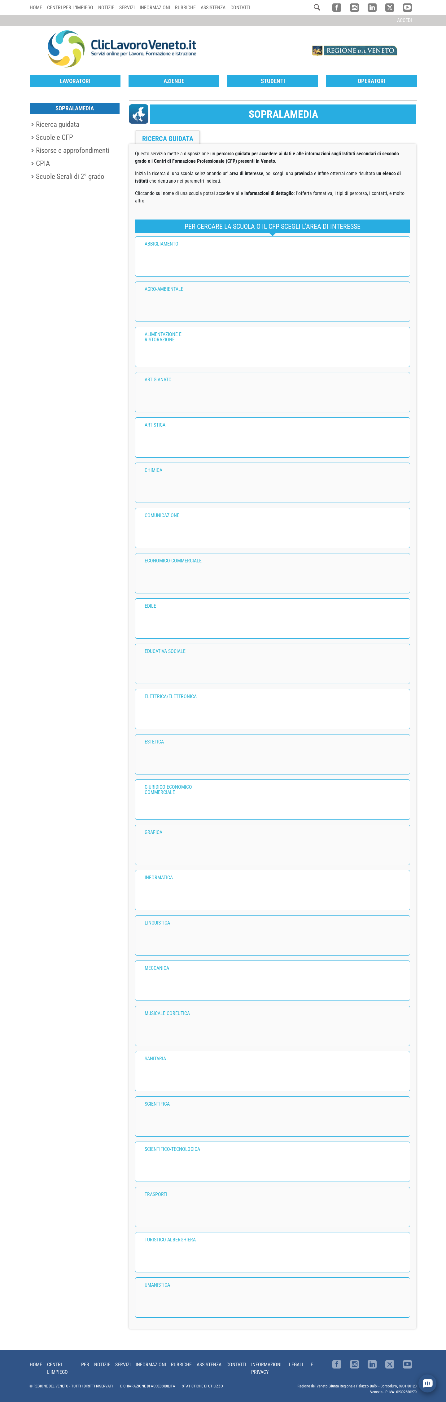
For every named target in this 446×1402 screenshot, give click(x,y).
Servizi (127, 8)
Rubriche (185, 8)
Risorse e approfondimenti (72, 150)
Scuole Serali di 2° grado (70, 176)
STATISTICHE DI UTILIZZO (202, 1386)
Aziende (174, 81)
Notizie (106, 8)
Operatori (371, 81)
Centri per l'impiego (70, 8)
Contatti (240, 8)
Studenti (273, 81)
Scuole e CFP (54, 137)
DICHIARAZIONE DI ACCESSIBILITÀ (147, 1386)
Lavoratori (75, 81)
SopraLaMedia (74, 108)
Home (36, 8)
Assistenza (213, 8)
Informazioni (155, 8)
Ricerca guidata (57, 124)
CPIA (43, 163)
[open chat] (427, 1383)
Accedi (404, 20)
